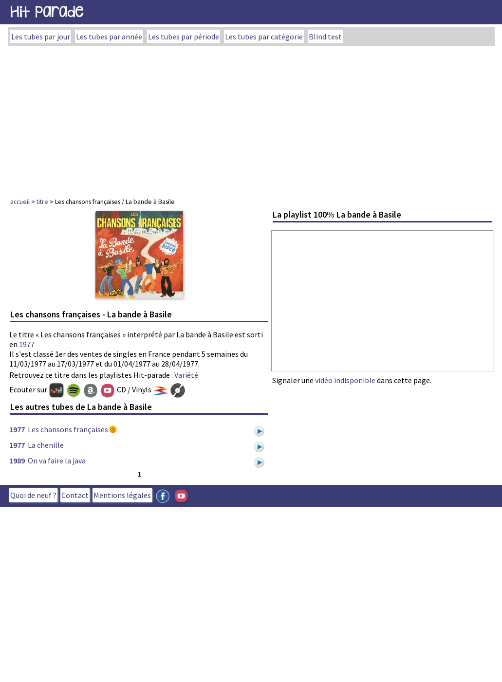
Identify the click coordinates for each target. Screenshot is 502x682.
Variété (186, 375)
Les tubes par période (183, 36)
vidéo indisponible (345, 380)
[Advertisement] (251, 119)
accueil (20, 201)
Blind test (325, 36)
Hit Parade (46, 12)
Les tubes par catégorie (264, 36)
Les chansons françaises (68, 429)
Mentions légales (122, 495)
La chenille (46, 445)
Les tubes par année (109, 36)
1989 (17, 460)
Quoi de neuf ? (33, 495)
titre (42, 201)
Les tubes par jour (40, 36)
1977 (27, 344)
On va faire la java (57, 460)
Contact (75, 495)
